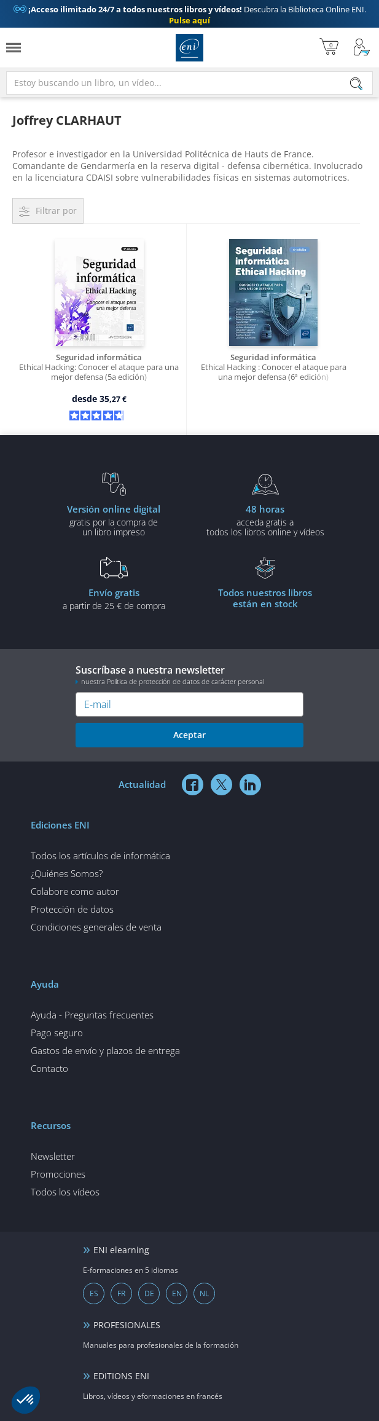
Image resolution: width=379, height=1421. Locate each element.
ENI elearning (121, 1250)
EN (177, 1293)
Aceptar (189, 735)
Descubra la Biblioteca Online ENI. (190, 15)
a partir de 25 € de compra (114, 598)
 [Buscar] (356, 84)
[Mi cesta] (328, 47)
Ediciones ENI (189, 47)
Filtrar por (56, 210)
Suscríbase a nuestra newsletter (189, 674)
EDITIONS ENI (121, 1376)
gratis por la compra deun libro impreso (114, 520)
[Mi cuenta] (362, 47)
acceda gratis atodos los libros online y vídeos (266, 520)
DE (149, 1293)
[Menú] (13, 47)
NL (204, 1293)
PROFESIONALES (126, 1325)
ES (94, 1293)
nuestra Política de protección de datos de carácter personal (172, 681)
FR (121, 1293)
